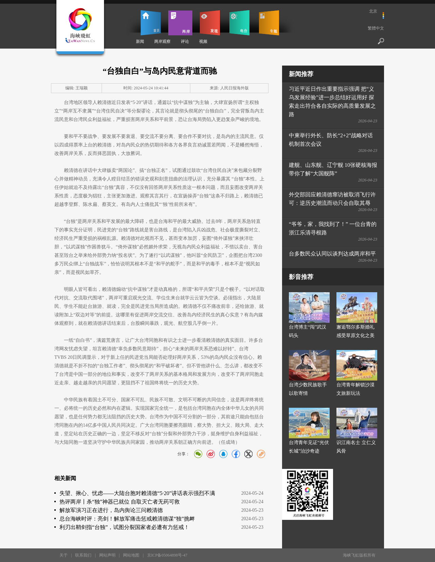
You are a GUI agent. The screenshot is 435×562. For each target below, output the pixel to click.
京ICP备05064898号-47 (167, 555)
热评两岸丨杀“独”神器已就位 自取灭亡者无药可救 (119, 502)
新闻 (140, 41)
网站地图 (131, 555)
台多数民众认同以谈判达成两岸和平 (332, 254)
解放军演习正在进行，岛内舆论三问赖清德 (111, 510)
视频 (203, 41)
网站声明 (107, 555)
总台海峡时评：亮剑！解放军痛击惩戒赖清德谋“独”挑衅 (127, 519)
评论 (185, 41)
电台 (239, 22)
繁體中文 (376, 28)
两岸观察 (162, 41)
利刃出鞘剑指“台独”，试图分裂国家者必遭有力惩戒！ (124, 527)
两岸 (180, 22)
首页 (151, 22)
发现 (210, 22)
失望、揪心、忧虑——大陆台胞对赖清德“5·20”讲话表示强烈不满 (137, 493)
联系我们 (83, 555)
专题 (269, 22)
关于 (63, 555)
